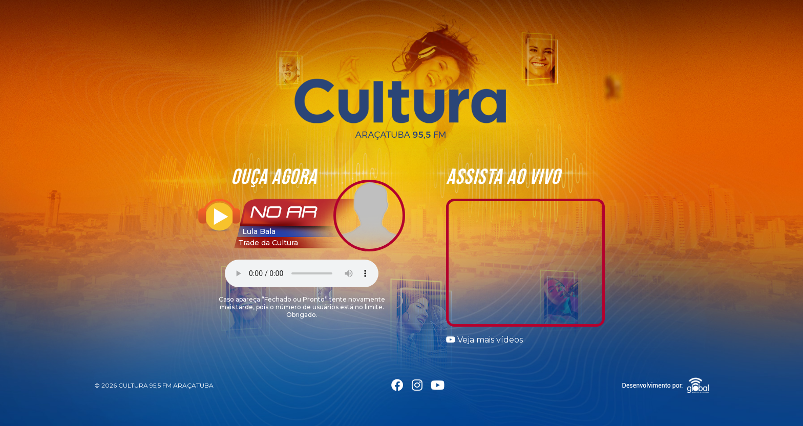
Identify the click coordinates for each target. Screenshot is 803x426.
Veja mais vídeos (484, 340)
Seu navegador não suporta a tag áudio (301, 273)
